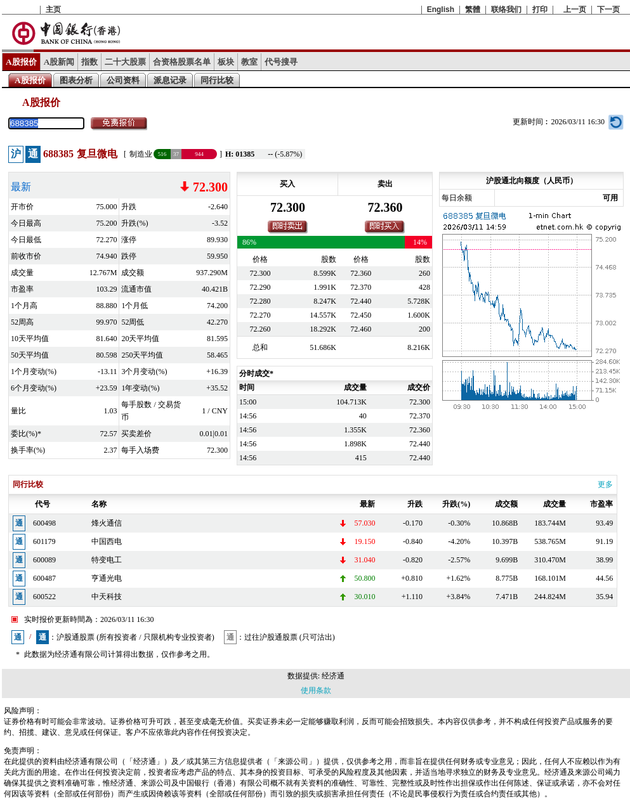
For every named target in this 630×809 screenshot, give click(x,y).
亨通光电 (106, 578)
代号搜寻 (281, 62)
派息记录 (170, 80)
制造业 (140, 154)
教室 (249, 62)
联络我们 (506, 9)
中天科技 (106, 596)
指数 (89, 62)
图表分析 (76, 80)
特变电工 (106, 559)
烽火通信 (106, 523)
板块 (226, 62)
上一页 (574, 9)
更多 (605, 484)
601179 (44, 541)
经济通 (333, 675)
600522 (44, 596)
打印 (540, 9)
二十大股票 (125, 62)
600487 (44, 578)
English (440, 9)
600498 (44, 523)
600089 (44, 559)
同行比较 (216, 80)
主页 (53, 9)
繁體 (472, 9)
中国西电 (106, 541)
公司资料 (123, 80)
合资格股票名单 (182, 62)
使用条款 (316, 690)
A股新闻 (59, 62)
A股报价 (21, 62)
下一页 (608, 9)
